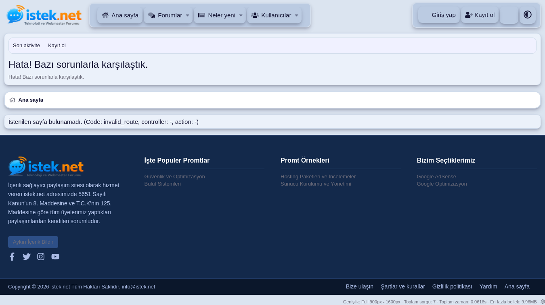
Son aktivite (26, 45)
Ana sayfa (124, 15)
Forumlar (170, 15)
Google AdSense (437, 176)
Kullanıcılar (276, 15)
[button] (188, 15)
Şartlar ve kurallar (403, 286)
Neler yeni (221, 15)
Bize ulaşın (359, 286)
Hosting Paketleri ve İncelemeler (318, 176)
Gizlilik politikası (452, 286)
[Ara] (509, 15)
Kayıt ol (56, 45)
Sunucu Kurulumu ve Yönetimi (316, 184)
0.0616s (478, 301)
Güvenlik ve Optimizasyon (175, 176)
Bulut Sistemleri (163, 184)
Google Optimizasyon (442, 184)
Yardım (488, 286)
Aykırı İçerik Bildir (33, 242)
